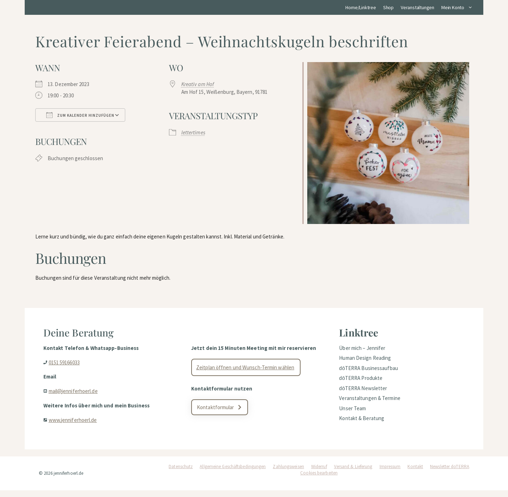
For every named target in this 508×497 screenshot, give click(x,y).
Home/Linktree (360, 7)
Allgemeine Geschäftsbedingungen (233, 473)
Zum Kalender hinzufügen (80, 115)
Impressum (390, 473)
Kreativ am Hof (197, 84)
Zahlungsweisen (288, 473)
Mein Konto (458, 7)
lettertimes (193, 132)
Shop (388, 7)
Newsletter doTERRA (449, 473)
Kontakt (415, 473)
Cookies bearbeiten (319, 480)
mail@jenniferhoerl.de (75, 395)
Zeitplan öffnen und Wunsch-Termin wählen (247, 377)
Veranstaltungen (417, 7)
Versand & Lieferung (353, 473)
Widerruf (319, 473)
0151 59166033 (66, 366)
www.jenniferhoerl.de (75, 424)
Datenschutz (181, 473)
